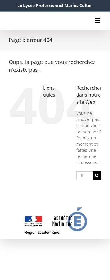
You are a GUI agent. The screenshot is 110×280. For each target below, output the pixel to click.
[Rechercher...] (84, 175)
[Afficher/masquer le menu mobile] (98, 21)
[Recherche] (97, 175)
